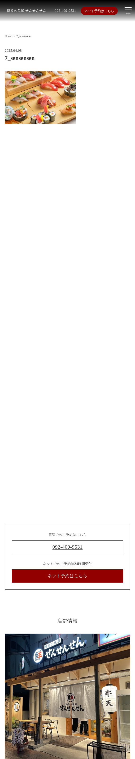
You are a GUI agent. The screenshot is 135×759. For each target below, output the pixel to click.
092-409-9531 (65, 11)
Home (8, 36)
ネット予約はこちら (99, 11)
